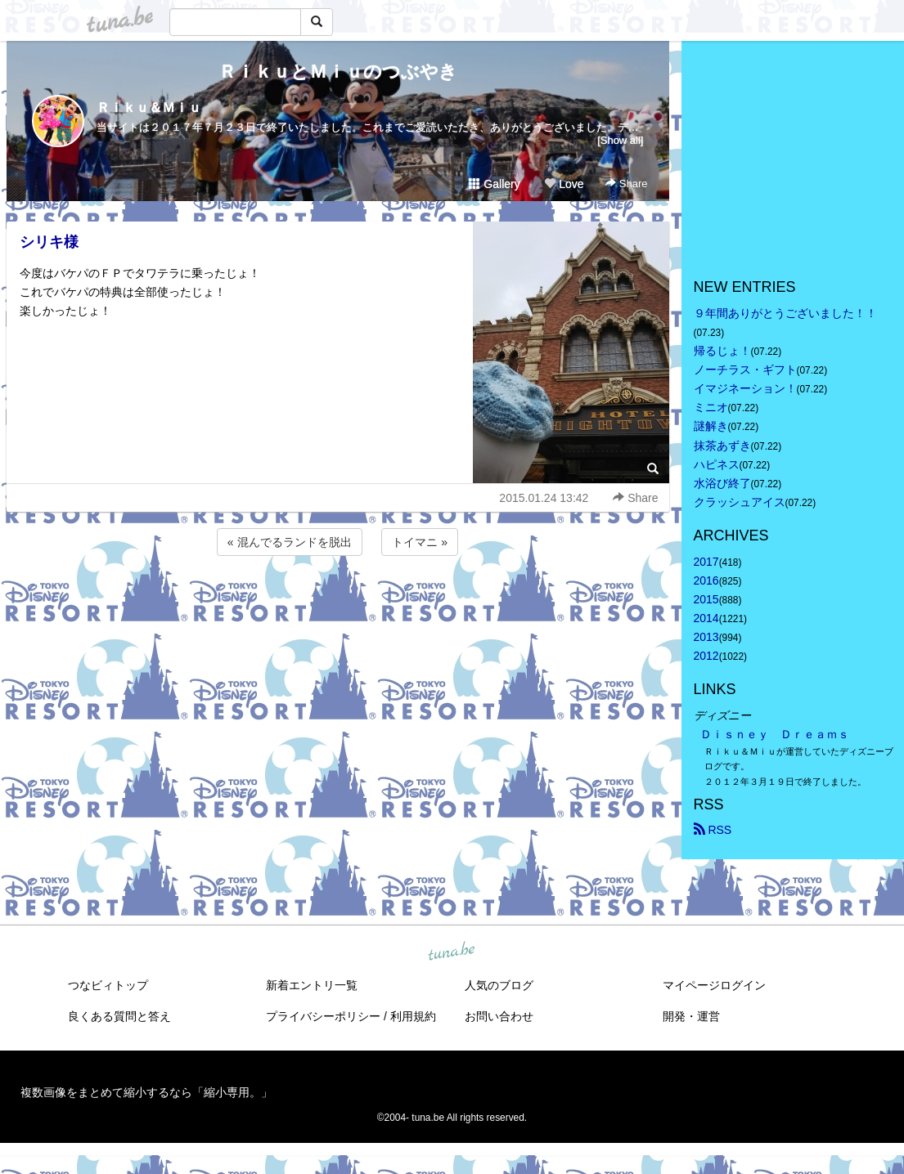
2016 (706, 580)
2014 (706, 618)
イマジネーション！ (745, 388)
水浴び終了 (722, 483)
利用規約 (413, 1016)
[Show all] (620, 140)
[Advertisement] (338, 603)
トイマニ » (420, 542)
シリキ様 (49, 242)
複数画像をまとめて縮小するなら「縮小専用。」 (146, 1092)
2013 (706, 636)
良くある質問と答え (119, 1016)
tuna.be (451, 951)
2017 (706, 561)
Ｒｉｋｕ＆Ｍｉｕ (149, 107)
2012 (706, 655)
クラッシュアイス (739, 502)
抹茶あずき (722, 445)
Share (626, 183)
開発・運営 (691, 1016)
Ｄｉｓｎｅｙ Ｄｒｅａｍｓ (774, 734)
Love (563, 183)
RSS (713, 829)
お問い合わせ (499, 1016)
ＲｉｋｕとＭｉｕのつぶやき (337, 71)
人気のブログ (499, 985)
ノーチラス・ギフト (745, 369)
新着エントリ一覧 (312, 985)
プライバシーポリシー (323, 1016)
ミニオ (711, 407)
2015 (706, 599)
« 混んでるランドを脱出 (289, 542)
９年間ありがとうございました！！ (785, 313)
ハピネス (717, 464)
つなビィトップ (108, 985)
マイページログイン (714, 985)
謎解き (711, 425)
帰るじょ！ (722, 350)
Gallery (494, 183)
